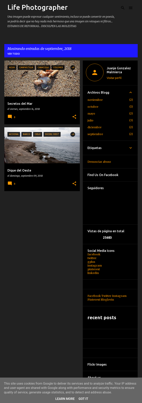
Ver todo (13, 53)
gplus (91, 262)
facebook (93, 254)
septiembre (95, 134)
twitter (91, 258)
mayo (91, 113)
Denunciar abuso (99, 162)
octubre (92, 106)
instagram (94, 265)
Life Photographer (37, 7)
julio (90, 120)
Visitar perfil (114, 78)
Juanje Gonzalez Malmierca (119, 70)
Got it (83, 399)
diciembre (94, 127)
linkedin (93, 273)
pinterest (93, 269)
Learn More (65, 399)
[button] (74, 117)
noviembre (95, 100)
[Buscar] (122, 8)
